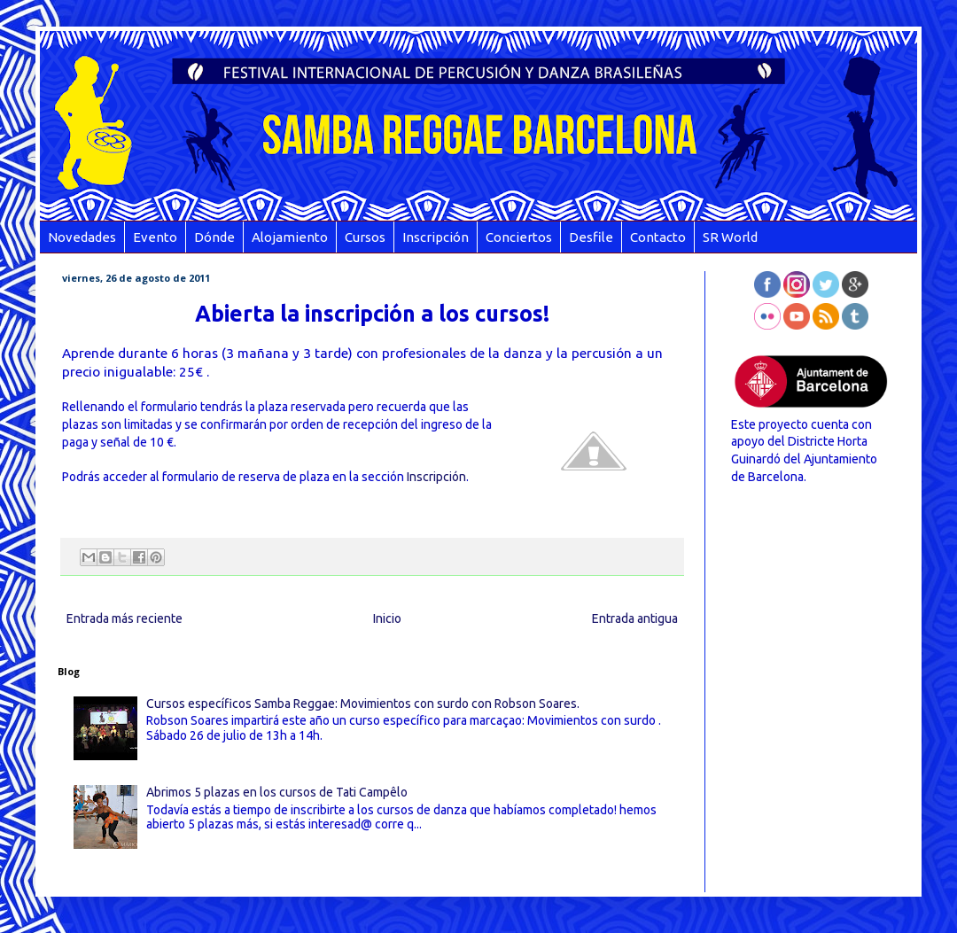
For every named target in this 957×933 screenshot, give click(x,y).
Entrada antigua (635, 618)
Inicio (387, 618)
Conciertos (519, 237)
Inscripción (435, 237)
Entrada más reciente (124, 618)
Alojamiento (290, 237)
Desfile (591, 237)
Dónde (214, 237)
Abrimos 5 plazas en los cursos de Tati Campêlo (277, 792)
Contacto (658, 237)
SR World (730, 237)
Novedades (82, 237)
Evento (155, 237)
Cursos (365, 237)
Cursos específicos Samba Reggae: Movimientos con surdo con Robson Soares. (363, 703)
